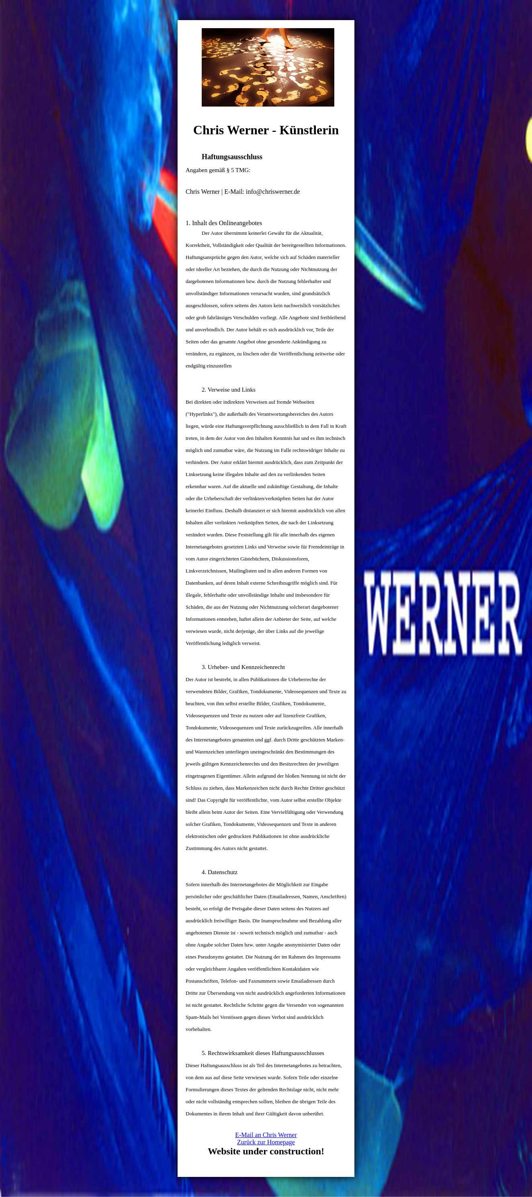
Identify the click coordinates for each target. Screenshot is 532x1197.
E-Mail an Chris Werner (266, 1134)
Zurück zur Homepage (266, 1142)
